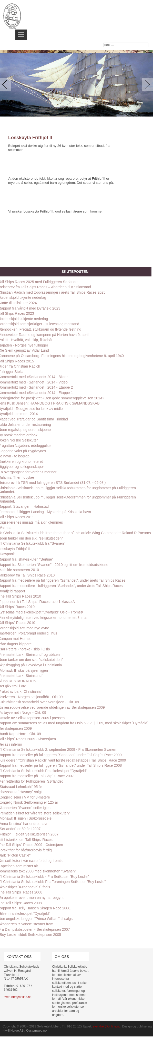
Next (146, 84)
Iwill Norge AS (14, 1030)
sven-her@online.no (18, 997)
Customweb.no (36, 1030)
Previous (6, 84)
